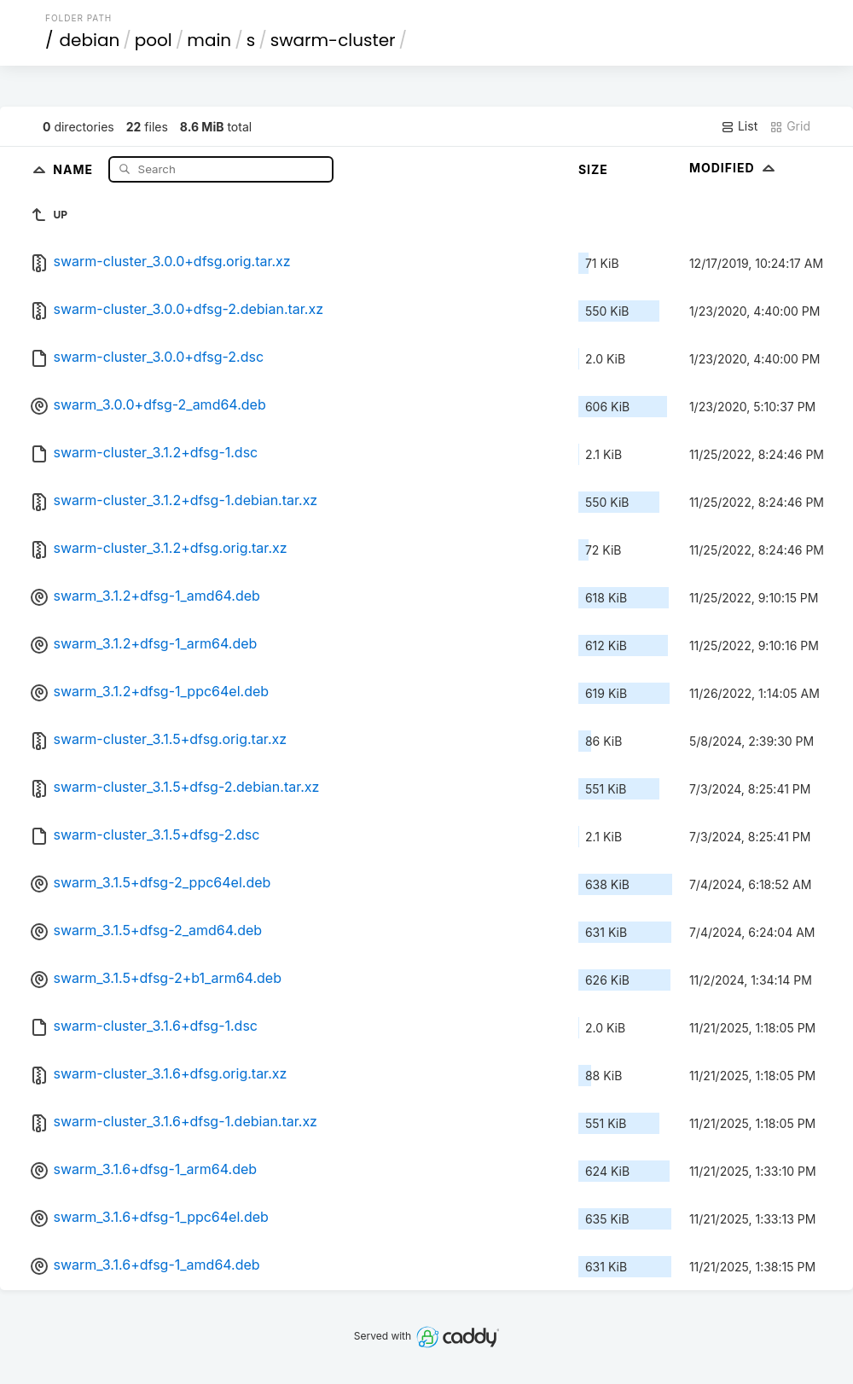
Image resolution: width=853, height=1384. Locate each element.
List (739, 126)
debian (90, 40)
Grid (789, 126)
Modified (734, 167)
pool (153, 40)
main (209, 40)
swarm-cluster (333, 40)
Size (593, 169)
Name (74, 168)
